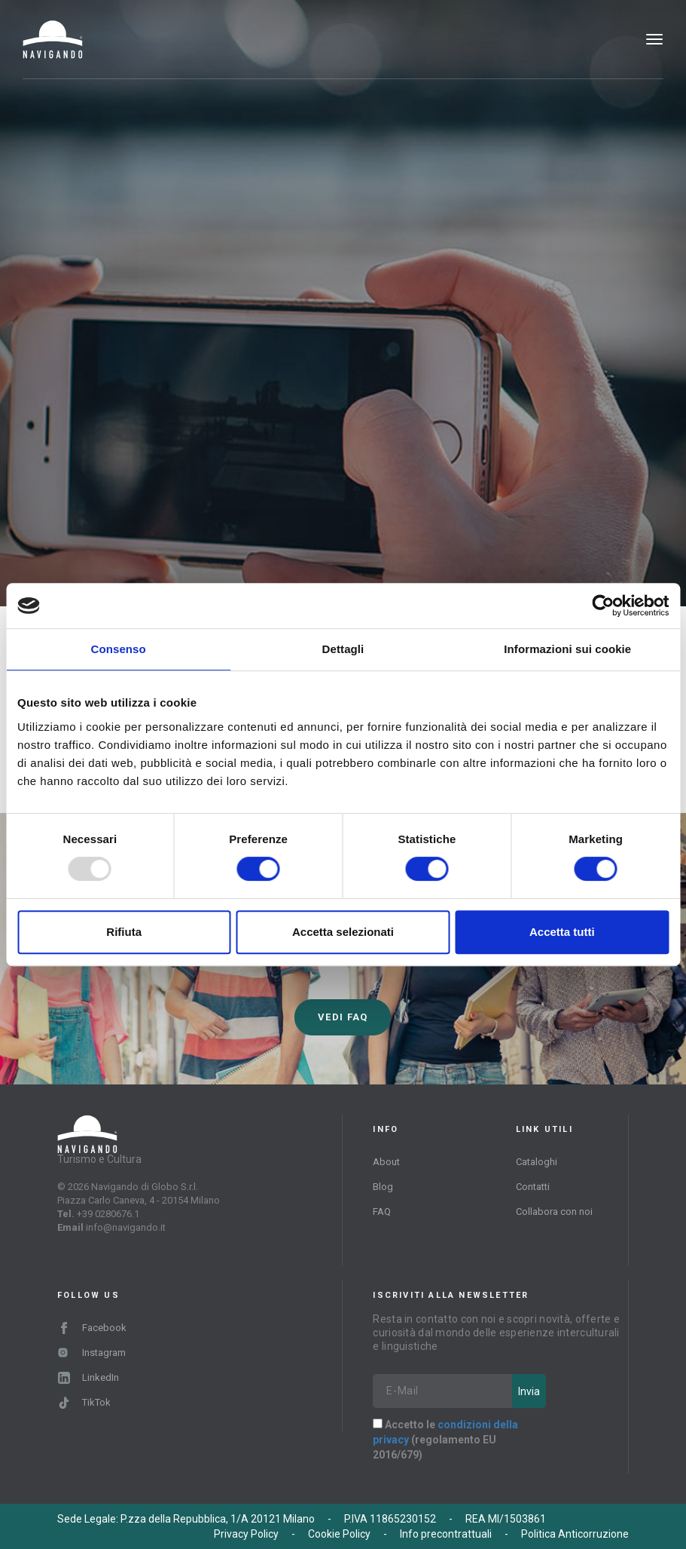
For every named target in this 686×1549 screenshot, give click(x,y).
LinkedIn (88, 1377)
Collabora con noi (554, 1211)
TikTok (84, 1402)
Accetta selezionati (343, 931)
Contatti (533, 1186)
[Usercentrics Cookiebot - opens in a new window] (603, 605)
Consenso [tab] (118, 649)
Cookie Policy (339, 1534)
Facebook (92, 1327)
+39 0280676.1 (108, 1213)
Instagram (91, 1352)
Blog (383, 1186)
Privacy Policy (246, 1534)
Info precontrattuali (446, 1534)
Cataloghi (536, 1161)
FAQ (382, 1211)
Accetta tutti (562, 931)
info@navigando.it (126, 1227)
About (386, 1161)
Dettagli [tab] (343, 649)
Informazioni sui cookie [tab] (567, 649)
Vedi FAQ (342, 1017)
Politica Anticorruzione (575, 1534)
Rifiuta (124, 931)
